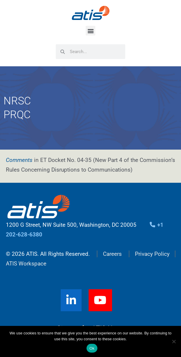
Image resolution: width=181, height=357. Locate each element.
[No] (174, 341)
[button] (90, 30)
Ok (91, 348)
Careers (112, 254)
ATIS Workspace (26, 263)
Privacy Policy (152, 254)
